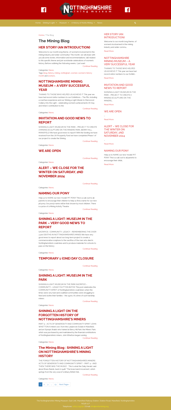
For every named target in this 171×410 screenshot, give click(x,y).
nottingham (65, 73)
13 (55, 384)
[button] (135, 22)
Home (38, 23)
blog (45, 73)
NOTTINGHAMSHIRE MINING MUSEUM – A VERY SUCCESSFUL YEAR (64, 86)
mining (57, 73)
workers (51, 76)
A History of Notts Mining (83, 22)
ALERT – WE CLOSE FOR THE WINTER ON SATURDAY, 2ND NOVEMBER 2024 (61, 172)
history (51, 73)
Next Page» (64, 384)
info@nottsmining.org (100, 406)
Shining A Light (50, 22)
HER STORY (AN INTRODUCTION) (64, 47)
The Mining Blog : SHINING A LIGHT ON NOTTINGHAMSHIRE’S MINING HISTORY (66, 352)
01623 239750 (78, 406)
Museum (64, 22)
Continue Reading (90, 66)
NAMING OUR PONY (54, 193)
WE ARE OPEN (50, 151)
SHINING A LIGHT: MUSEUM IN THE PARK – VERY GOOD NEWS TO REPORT (65, 223)
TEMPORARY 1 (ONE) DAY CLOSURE (66, 258)
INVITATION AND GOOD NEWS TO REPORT (118, 86)
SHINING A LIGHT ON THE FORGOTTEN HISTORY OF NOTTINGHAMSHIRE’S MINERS (62, 315)
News (99, 23)
